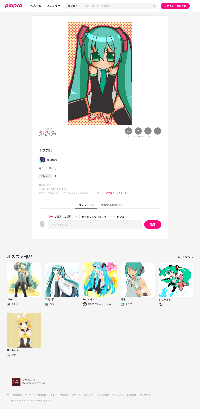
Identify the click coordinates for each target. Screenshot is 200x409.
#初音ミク (45, 176)
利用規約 (64, 395)
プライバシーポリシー (82, 395)
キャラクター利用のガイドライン (40, 395)
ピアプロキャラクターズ (115, 193)
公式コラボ (53, 5)
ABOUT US (145, 395)
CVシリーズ (118, 395)
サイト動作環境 (14, 395)
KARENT (131, 395)
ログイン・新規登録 (175, 5)
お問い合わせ (102, 395)
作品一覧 (35, 5)
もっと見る (185, 257)
